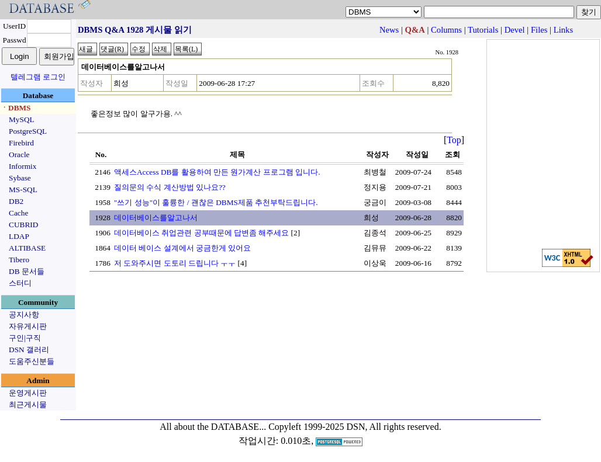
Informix (22, 166)
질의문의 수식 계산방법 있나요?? (170, 187)
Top (454, 140)
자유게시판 (28, 326)
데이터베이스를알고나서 (156, 217)
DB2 (16, 201)
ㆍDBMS (16, 107)
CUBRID (23, 224)
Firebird (21, 142)
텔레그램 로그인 (38, 76)
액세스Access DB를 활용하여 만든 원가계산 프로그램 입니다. (217, 172)
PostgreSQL (28, 131)
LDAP (19, 236)
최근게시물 (28, 404)
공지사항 (24, 314)
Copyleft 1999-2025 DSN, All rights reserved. (354, 427)
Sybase (20, 177)
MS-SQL (23, 189)
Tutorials (483, 29)
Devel (515, 29)
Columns (446, 29)
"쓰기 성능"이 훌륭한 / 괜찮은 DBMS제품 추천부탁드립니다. (216, 202)
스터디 (20, 283)
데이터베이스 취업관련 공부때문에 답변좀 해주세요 (201, 232)
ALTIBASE (27, 248)
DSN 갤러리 (29, 349)
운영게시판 (28, 392)
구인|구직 (25, 338)
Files (539, 29)
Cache (18, 213)
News (389, 29)
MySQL (21, 119)
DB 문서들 (26, 271)
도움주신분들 (31, 361)
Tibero (19, 259)
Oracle (19, 154)
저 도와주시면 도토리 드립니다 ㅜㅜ (175, 263)
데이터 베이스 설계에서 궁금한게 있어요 (182, 248)
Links (563, 29)
